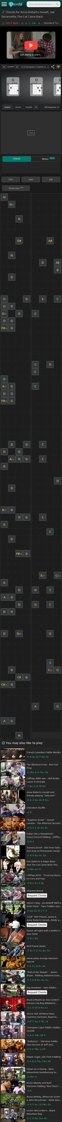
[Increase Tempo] (16, 67)
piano (18, 107)
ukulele (28, 107)
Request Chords (37, 895)
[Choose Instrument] (36, 107)
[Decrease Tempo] (4, 67)
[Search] (57, 4)
